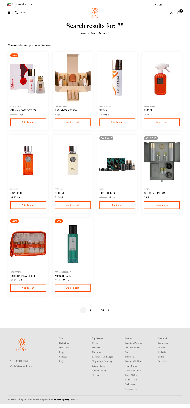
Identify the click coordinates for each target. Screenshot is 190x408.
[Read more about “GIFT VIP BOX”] (117, 209)
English (158, 5)
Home (83, 37)
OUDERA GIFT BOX (155, 198)
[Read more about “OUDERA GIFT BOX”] (162, 209)
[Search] (13, 14)
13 (102, 314)
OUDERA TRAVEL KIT (22, 280)
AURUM (59, 198)
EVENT (148, 115)
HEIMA (103, 115)
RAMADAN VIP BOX (66, 115)
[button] (28, 126)
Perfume (14, 193)
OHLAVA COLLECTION (23, 115)
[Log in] (171, 14)
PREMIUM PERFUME (63, 276)
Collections (16, 111)
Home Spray (149, 111)
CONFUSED (16, 198)
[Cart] (178, 14)
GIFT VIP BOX (107, 198)
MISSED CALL (63, 280)
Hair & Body (105, 111)
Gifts (101, 193)
